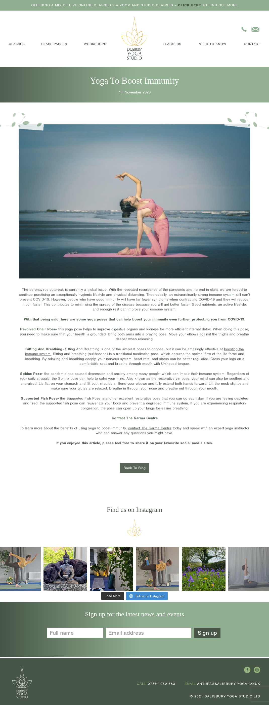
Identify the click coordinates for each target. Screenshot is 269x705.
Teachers (172, 44)
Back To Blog (134, 469)
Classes (17, 44)
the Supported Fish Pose (80, 399)
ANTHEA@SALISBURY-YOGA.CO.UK (228, 684)
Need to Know (212, 44)
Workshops (95, 44)
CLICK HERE (189, 5)
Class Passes (54, 44)
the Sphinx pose (65, 380)
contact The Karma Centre (149, 429)
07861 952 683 (161, 684)
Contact (252, 44)
